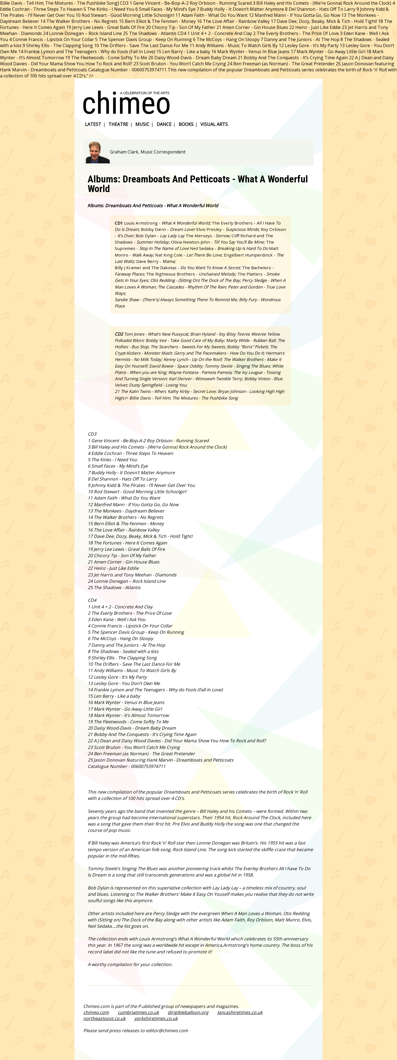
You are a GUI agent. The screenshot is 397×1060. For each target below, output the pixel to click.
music (142, 124)
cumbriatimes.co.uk (138, 1012)
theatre (118, 124)
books (186, 124)
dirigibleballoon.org (188, 1012)
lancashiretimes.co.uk (239, 1012)
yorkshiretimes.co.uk (156, 1018)
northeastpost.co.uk (104, 1018)
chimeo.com (96, 1012)
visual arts (214, 124)
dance (164, 124)
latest (93, 124)
